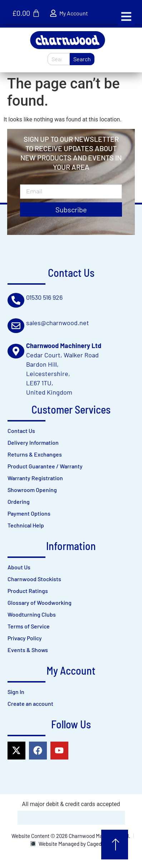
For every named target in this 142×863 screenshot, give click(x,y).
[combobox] (59, 59)
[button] (126, 16)
